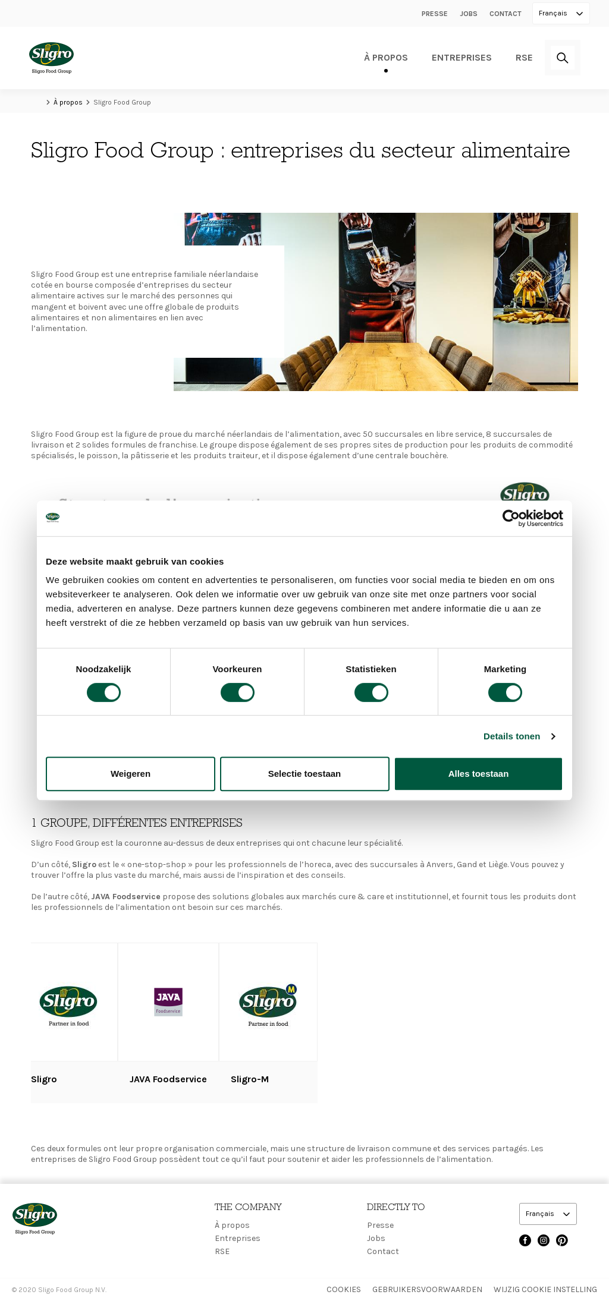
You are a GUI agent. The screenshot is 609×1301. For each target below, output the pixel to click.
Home (37, 102)
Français (554, 13)
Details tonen (512, 736)
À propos (386, 57)
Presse (435, 14)
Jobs (469, 14)
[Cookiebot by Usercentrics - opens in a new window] (511, 518)
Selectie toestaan (304, 773)
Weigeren (130, 773)
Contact (505, 14)
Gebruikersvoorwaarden (427, 1289)
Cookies (344, 1289)
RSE (524, 57)
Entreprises (462, 57)
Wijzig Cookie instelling (545, 1289)
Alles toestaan (478, 773)
